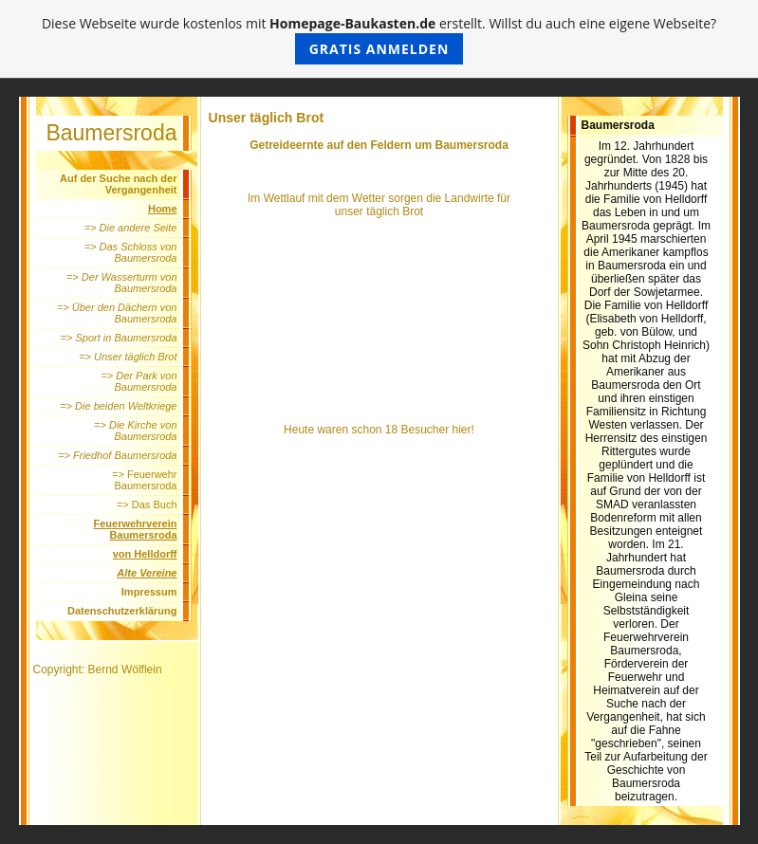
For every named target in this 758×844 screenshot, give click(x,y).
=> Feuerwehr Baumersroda (144, 479)
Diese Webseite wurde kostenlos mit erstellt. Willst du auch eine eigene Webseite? (379, 39)
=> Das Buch (147, 504)
